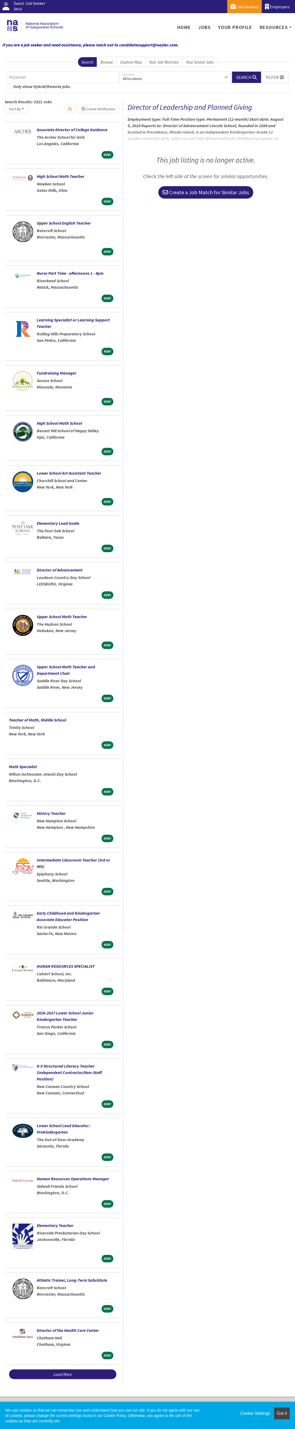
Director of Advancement (60, 570)
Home (184, 27)
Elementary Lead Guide (58, 523)
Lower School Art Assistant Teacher (69, 473)
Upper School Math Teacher (62, 616)
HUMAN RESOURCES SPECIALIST (66, 966)
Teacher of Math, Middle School (37, 720)
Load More (63, 1374)
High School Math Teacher (60, 176)
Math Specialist (23, 766)
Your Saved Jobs (200, 62)
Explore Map (131, 62)
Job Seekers (244, 6)
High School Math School (59, 423)
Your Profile (235, 27)
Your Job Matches (164, 62)
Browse (106, 62)
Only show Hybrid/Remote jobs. (42, 86)
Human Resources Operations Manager (73, 1178)
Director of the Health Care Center (68, 1330)
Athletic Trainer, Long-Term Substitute (72, 1280)
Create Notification (98, 109)
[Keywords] (63, 77)
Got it (282, 1413)
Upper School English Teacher (64, 223)
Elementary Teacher (55, 1225)
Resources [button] (274, 27)
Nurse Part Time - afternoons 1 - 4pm (70, 273)
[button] (275, 77)
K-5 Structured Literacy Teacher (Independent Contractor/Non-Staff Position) (69, 1072)
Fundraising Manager (56, 373)
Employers (277, 6)
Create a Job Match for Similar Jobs (206, 192)
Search (87, 62)
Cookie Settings (255, 1413)
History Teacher (51, 813)
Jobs (204, 27)
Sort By (15, 109)
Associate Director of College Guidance (72, 129)
